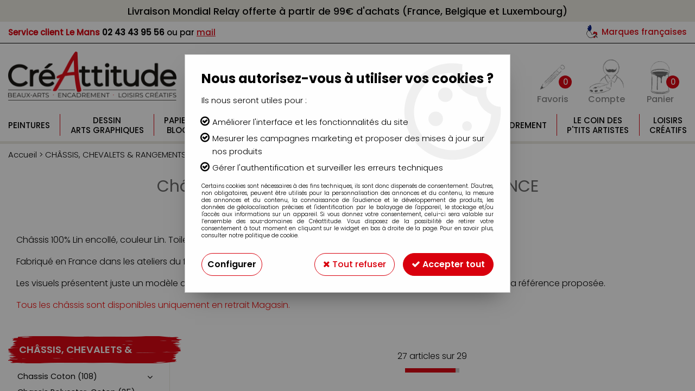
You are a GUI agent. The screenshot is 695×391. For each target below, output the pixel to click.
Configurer (231, 264)
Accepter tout (448, 264)
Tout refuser (354, 264)
